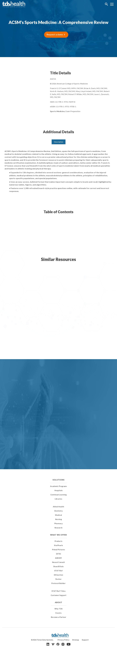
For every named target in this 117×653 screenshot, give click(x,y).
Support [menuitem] (85, 640)
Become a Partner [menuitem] (58, 617)
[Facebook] (58, 644)
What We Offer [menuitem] (58, 535)
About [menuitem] (58, 602)
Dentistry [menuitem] (58, 511)
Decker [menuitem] (58, 579)
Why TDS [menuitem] (58, 609)
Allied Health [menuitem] (58, 507)
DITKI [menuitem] (58, 554)
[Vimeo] (53, 644)
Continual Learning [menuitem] (58, 495)
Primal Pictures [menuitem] (58, 550)
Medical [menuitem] (58, 515)
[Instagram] (63, 644)
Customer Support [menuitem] (58, 595)
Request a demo (55, 34)
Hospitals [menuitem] (59, 490)
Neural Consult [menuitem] (58, 562)
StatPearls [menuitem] (58, 545)
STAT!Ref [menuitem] (58, 571)
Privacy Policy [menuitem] (63, 640)
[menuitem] (58, 503)
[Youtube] (68, 644)
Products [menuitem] (58, 541)
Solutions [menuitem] (58, 480)
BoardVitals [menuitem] (58, 566)
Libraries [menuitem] (58, 499)
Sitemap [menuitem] (75, 640)
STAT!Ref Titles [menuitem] (59, 591)
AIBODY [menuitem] (58, 558)
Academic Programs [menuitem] (58, 486)
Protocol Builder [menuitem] (58, 583)
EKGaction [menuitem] (58, 575)
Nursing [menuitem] (58, 519)
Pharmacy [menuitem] (58, 523)
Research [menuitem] (58, 528)
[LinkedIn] (48, 644)
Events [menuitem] (58, 613)
